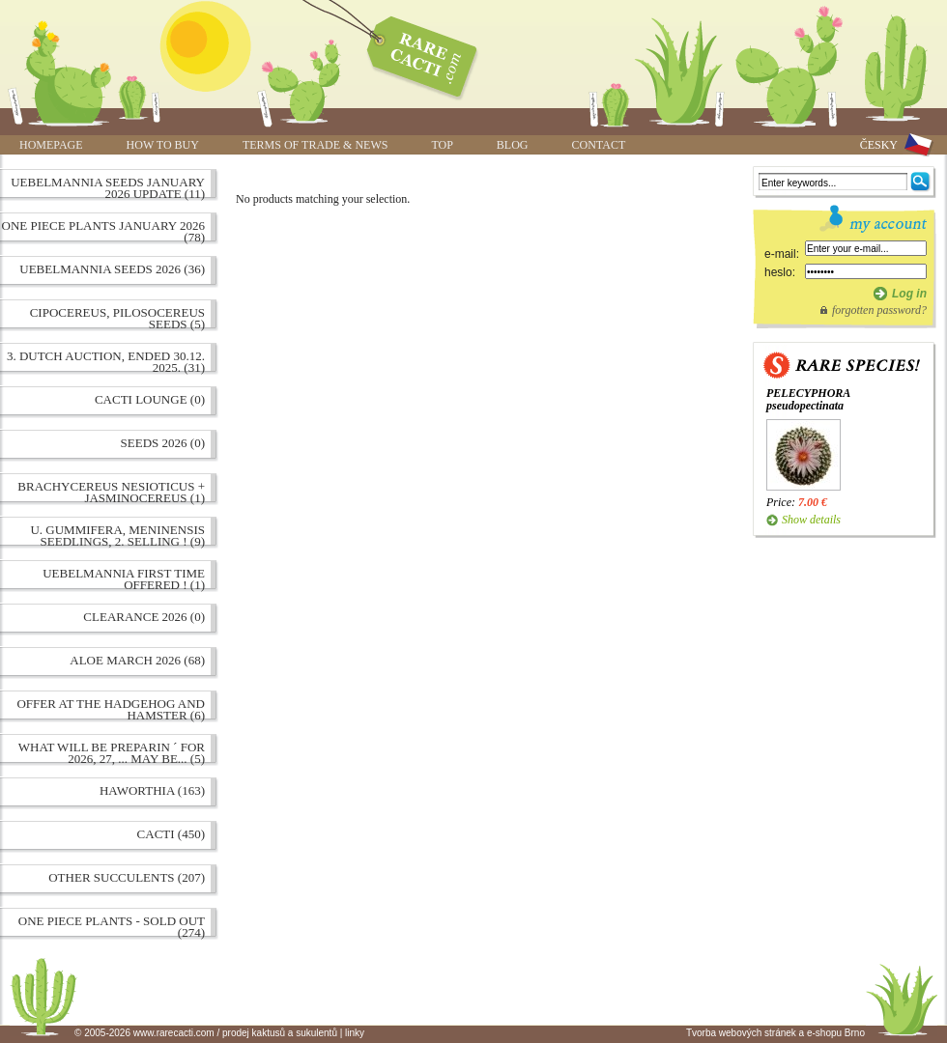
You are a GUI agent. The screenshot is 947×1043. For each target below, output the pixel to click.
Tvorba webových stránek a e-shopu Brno (775, 1033)
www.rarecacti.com (411, 53)
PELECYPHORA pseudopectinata (808, 399)
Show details (811, 519)
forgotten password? (879, 310)
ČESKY (879, 145)
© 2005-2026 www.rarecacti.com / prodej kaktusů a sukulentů (205, 1033)
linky (354, 1033)
